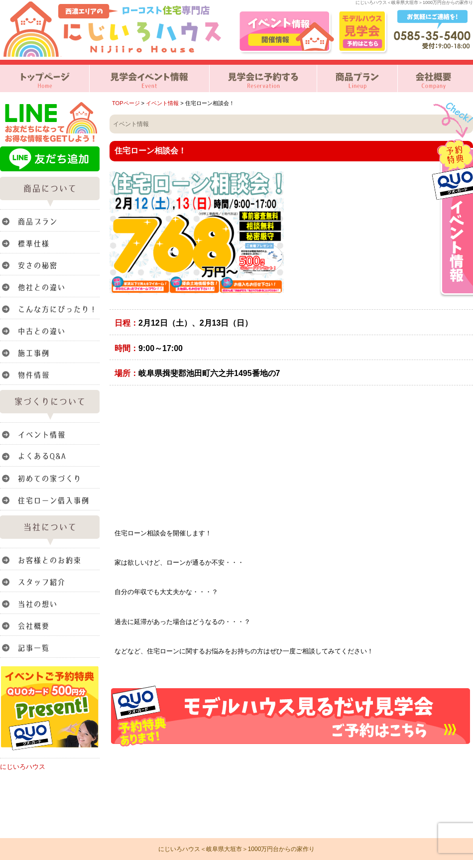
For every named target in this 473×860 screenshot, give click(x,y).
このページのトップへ (448, 759)
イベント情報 (162, 103)
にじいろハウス (22, 766)
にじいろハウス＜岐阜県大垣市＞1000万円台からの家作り (236, 849)
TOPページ (126, 103)
